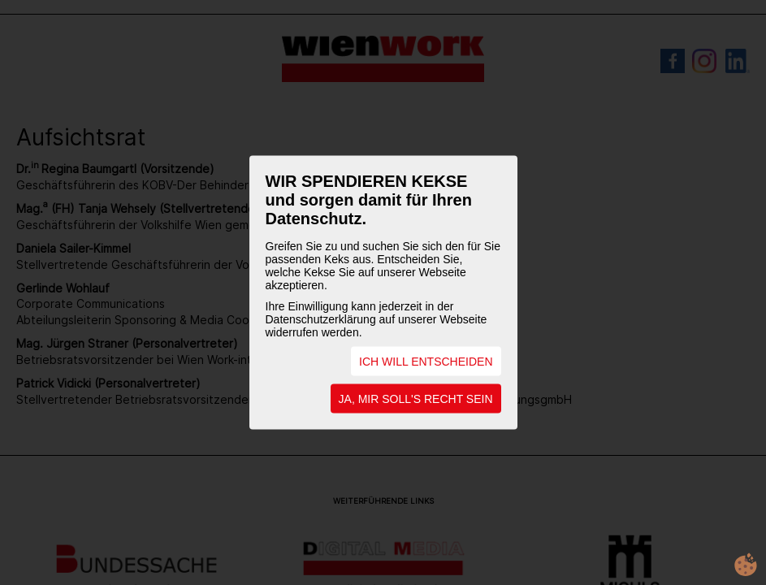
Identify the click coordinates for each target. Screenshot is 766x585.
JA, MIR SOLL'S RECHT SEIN (416, 398)
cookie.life (746, 564)
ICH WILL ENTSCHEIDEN (425, 361)
